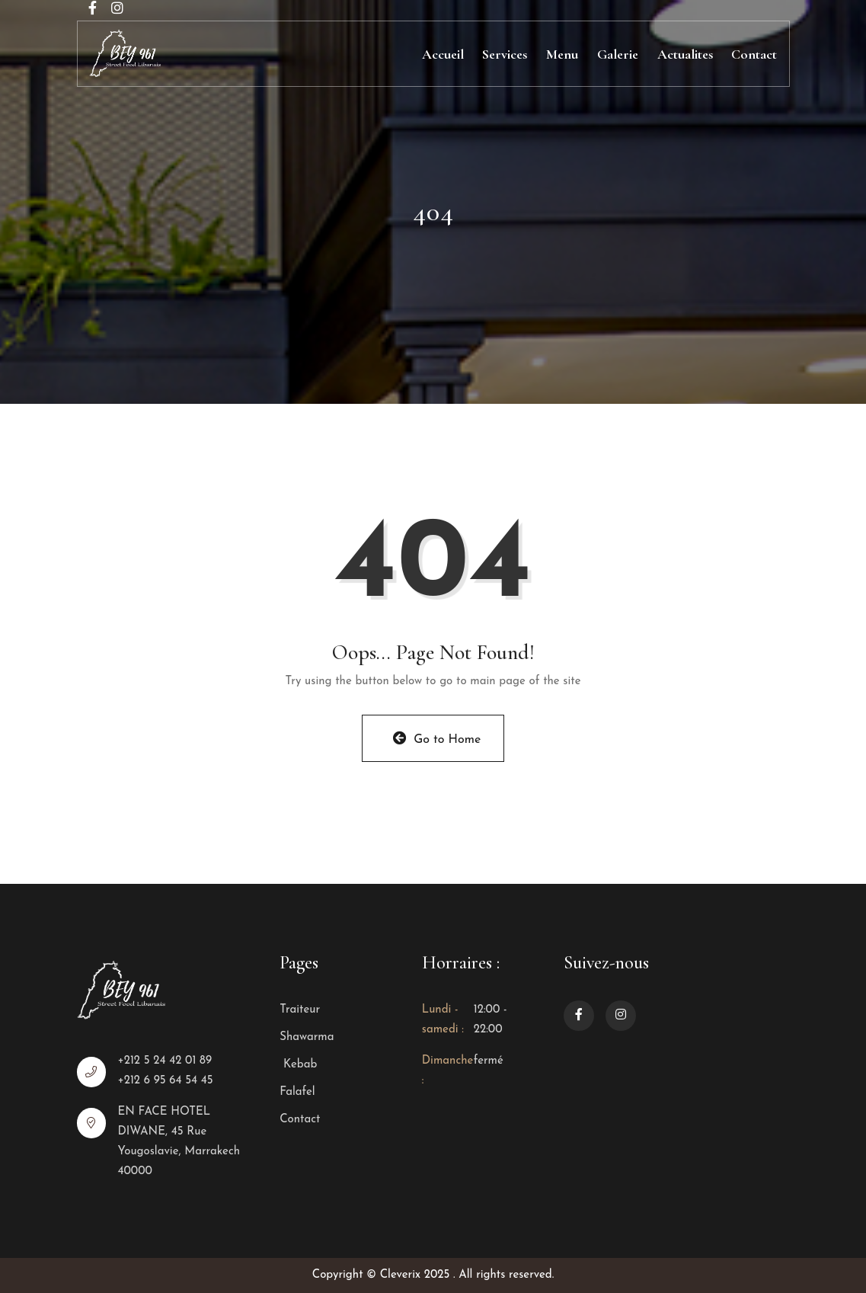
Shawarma (307, 1037)
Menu (562, 54)
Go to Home (437, 738)
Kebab (298, 1065)
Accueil (443, 54)
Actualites (685, 54)
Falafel (297, 1092)
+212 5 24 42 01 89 (164, 1061)
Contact (754, 54)
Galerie (617, 54)
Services (504, 54)
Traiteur (300, 1010)
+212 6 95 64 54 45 (165, 1081)
